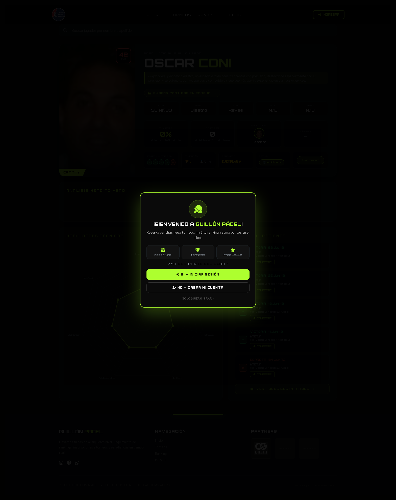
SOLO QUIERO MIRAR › (198, 298)
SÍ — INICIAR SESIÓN (198, 274)
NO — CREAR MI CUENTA (198, 287)
